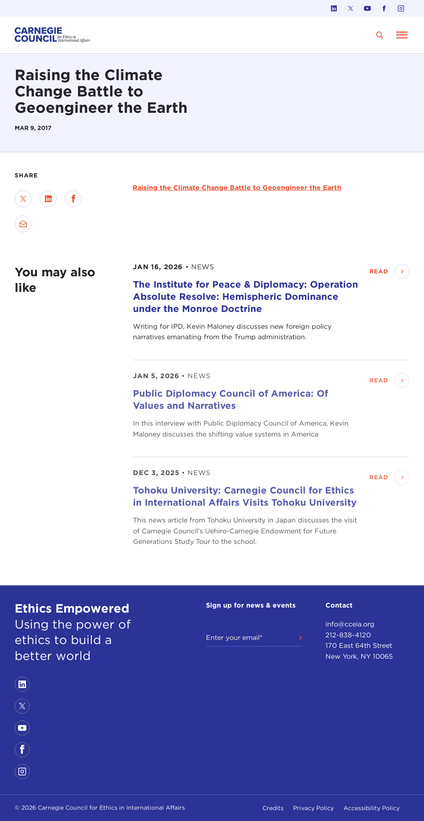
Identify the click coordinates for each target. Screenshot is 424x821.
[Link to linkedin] (333, 8)
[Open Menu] (401, 35)
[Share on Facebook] (73, 198)
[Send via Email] (23, 224)
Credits (273, 808)
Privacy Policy (313, 808)
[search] (380, 35)
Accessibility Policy (371, 808)
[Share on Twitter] (23, 198)
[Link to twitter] (350, 8)
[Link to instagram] (401, 8)
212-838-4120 (348, 635)
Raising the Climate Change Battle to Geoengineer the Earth (237, 188)
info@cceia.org (350, 624)
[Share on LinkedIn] (48, 198)
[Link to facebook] (384, 8)
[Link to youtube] (367, 8)
